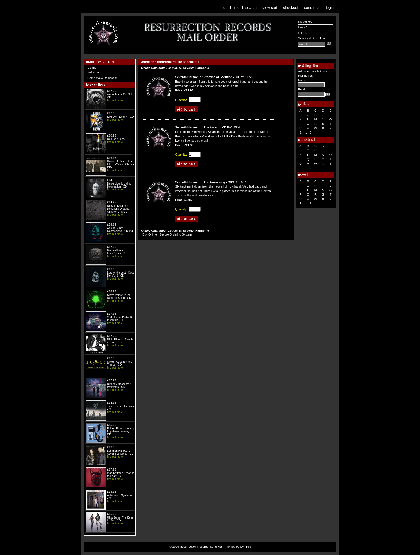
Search (251, 7)
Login (330, 7)
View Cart (269, 7)
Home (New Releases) (102, 77)
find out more (115, 100)
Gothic (92, 67)
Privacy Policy (235, 546)
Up (225, 7)
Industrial (94, 72)
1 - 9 (308, 132)
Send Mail (312, 7)
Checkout (290, 7)
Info (236, 7)
